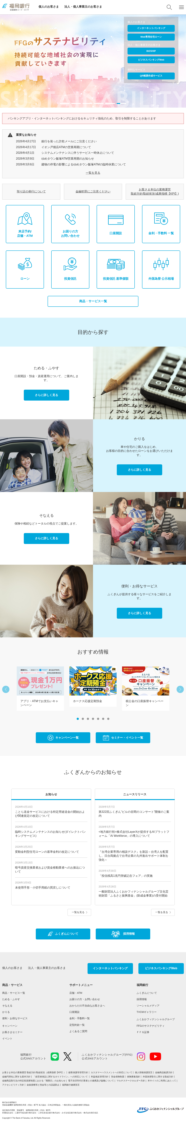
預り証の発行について (31, 191)
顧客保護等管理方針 (78, 1072)
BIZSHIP (151, 51)
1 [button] (78, 719)
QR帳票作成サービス (151, 75)
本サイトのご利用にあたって (162, 1080)
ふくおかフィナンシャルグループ (156, 1019)
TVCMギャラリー (147, 1012)
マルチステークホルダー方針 (131, 1080)
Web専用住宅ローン (151, 36)
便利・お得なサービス (15, 1018)
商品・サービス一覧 (93, 301)
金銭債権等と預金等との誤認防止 (43, 1085)
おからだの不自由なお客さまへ (87, 1005)
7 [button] (108, 719)
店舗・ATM (75, 992)
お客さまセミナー (12, 1032)
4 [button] (93, 719)
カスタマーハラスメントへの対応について (111, 1072)
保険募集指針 (133, 1076)
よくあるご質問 (78, 1031)
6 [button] (103, 719)
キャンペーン (9, 1025)
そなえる (7, 1005)
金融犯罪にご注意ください (93, 191)
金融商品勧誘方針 (164, 1072)
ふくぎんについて (147, 992)
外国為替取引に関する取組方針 (158, 1076)
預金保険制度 (117, 1076)
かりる (6, 1012)
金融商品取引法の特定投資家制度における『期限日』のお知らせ (33, 1080)
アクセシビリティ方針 (13, 1085)
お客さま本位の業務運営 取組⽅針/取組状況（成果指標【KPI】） (34, 1072)
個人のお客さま (49, 6)
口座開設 (74, 1012)
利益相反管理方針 (99, 1076)
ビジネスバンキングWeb (151, 59)
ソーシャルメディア (148, 1005)
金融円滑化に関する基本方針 (16, 1076)
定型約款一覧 (77, 1024)
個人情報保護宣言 (143, 1072)
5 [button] (98, 719)
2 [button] (83, 719)
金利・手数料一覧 (79, 1018)
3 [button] (88, 719)
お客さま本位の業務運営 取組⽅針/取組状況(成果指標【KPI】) (155, 191)
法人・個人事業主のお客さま (83, 6)
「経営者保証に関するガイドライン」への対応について (60, 1076)
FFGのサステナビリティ (151, 1025)
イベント (7, 1038)
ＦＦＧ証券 (143, 1032)
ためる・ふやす (11, 999)
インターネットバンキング (151, 28)
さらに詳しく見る (46, 395)
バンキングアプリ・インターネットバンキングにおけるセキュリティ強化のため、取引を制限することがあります (82, 118)
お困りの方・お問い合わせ (84, 999)
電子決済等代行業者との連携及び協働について (91, 1080)
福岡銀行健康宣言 (71, 1085)
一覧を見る (93, 172)
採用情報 (142, 999)
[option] (93, 61)
